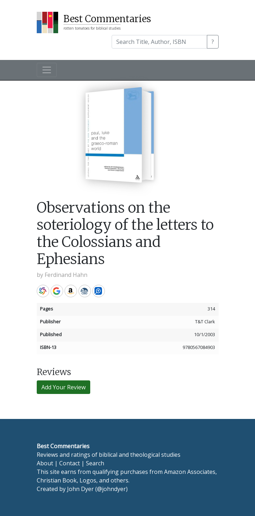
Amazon (71, 291)
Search (95, 463)
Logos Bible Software (98, 291)
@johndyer (111, 489)
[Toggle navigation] (47, 70)
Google (57, 291)
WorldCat (43, 291)
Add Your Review (63, 387)
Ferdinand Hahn (66, 275)
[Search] (159, 42)
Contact (69, 463)
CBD (84, 291)
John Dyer (80, 489)
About (45, 463)
